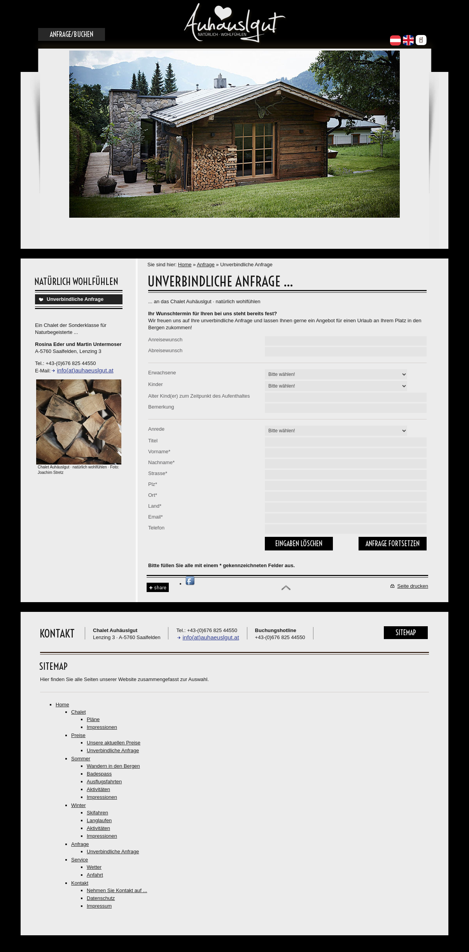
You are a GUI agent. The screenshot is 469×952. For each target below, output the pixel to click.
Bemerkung (161, 407)
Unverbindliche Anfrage (75, 299)
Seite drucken (413, 586)
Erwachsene (162, 373)
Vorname (159, 451)
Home (185, 264)
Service (79, 860)
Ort (152, 495)
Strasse (157, 473)
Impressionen (102, 727)
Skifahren (97, 813)
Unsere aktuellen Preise (113, 743)
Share (158, 587)
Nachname (161, 462)
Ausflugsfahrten (104, 781)
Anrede (156, 429)
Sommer (80, 759)
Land (154, 506)
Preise (78, 735)
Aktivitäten (98, 789)
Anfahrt (95, 875)
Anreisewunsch (165, 339)
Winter (78, 805)
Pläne (93, 719)
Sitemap (406, 632)
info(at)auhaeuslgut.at (85, 370)
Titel (153, 441)
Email (155, 517)
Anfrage (206, 264)
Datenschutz (101, 898)
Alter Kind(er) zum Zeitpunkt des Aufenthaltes (199, 396)
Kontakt (79, 883)
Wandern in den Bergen (113, 766)
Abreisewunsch (165, 350)
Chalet (78, 712)
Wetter (94, 867)
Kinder (155, 384)
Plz (152, 484)
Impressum (99, 906)
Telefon (156, 528)
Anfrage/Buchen (71, 34)
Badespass (99, 774)
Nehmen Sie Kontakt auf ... (117, 890)
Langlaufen (99, 820)
